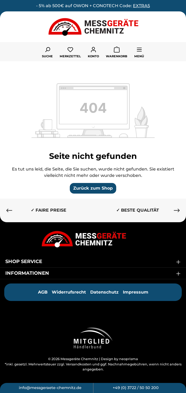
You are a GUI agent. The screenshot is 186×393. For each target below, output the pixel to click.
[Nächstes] (177, 210)
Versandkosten (79, 364)
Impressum (135, 292)
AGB (42, 292)
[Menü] (139, 51)
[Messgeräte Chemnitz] (93, 239)
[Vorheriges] (9, 210)
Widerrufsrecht (69, 292)
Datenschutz (104, 292)
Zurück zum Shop (93, 188)
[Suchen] (47, 51)
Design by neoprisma (119, 359)
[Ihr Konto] (93, 51)
